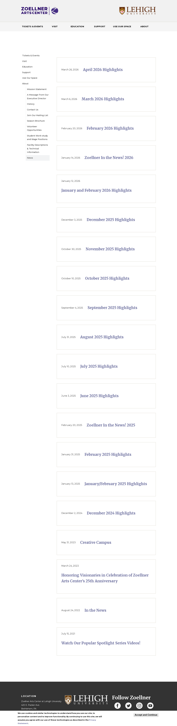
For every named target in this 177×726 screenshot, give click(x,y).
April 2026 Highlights (103, 69)
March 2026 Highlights (103, 99)
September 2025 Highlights (112, 307)
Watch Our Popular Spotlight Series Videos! (100, 643)
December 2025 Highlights (111, 219)
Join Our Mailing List (37, 115)
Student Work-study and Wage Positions (37, 137)
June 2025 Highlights (99, 396)
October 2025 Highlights (107, 278)
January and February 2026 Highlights (96, 190)
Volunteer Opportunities (34, 128)
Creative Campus (95, 542)
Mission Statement (37, 89)
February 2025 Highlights (108, 454)
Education (77, 26)
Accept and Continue (146, 715)
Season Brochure (36, 121)
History (30, 104)
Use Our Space (122, 26)
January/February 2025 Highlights (116, 484)
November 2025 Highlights (110, 249)
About (144, 26)
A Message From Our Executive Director (37, 97)
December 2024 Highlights (111, 513)
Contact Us (32, 109)
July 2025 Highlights (99, 366)
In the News (95, 610)
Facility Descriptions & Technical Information (37, 148)
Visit (55, 26)
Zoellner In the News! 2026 (109, 157)
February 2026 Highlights (110, 128)
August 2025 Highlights (102, 337)
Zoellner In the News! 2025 (111, 425)
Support (99, 26)
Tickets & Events (32, 26)
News (30, 158)
